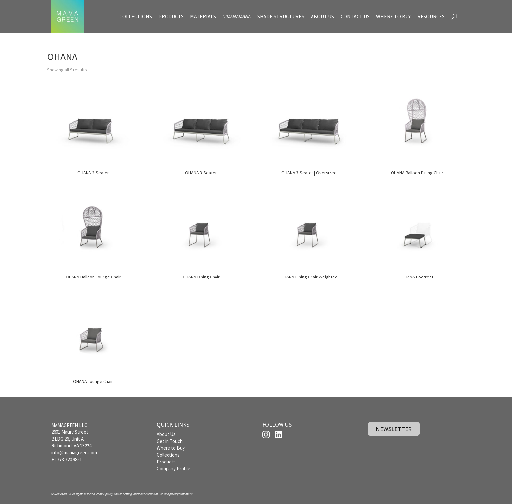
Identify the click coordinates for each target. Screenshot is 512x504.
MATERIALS (203, 16)
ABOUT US (322, 16)
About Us (166, 434)
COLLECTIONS (136, 16)
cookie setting (123, 494)
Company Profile (173, 468)
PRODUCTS (171, 16)
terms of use (155, 494)
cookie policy (104, 494)
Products (166, 462)
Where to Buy (171, 448)
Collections (168, 455)
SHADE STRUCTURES (280, 16)
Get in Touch (170, 441)
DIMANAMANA (236, 16)
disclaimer (139, 494)
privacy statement (180, 494)
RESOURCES (431, 16)
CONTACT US (355, 16)
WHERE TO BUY (393, 16)
